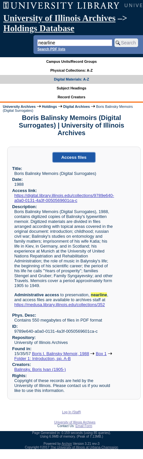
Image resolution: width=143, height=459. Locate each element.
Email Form (83, 426)
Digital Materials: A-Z (71, 79)
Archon (67, 444)
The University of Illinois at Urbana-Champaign (84, 447)
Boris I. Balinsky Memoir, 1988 (60, 353)
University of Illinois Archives (59, 18)
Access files (74, 157)
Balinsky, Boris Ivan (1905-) (40, 369)
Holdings (49, 107)
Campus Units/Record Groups (71, 61)
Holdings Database (38, 28)
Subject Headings (72, 88)
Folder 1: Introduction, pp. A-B (42, 358)
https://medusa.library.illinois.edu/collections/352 (59, 304)
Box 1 (101, 353)
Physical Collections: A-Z (71, 70)
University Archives (19, 107)
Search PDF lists (51, 49)
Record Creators (72, 97)
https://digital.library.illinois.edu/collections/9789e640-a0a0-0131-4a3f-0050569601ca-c (64, 198)
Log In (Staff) (71, 412)
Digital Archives (76, 107)
